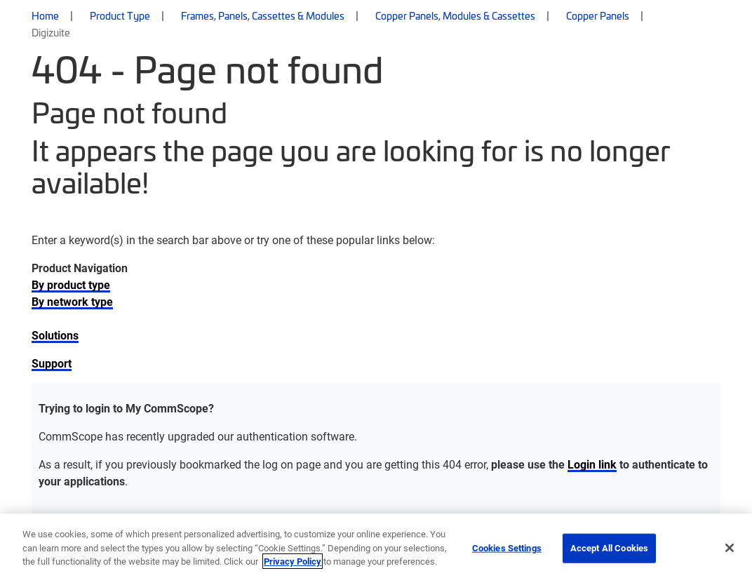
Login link (592, 464)
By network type (72, 301)
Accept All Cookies (609, 548)
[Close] (729, 547)
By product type (71, 284)
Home (45, 15)
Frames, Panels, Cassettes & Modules (262, 15)
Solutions (55, 335)
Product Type (120, 15)
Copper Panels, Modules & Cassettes (455, 15)
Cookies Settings (507, 548)
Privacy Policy (292, 561)
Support (52, 363)
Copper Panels (597, 15)
